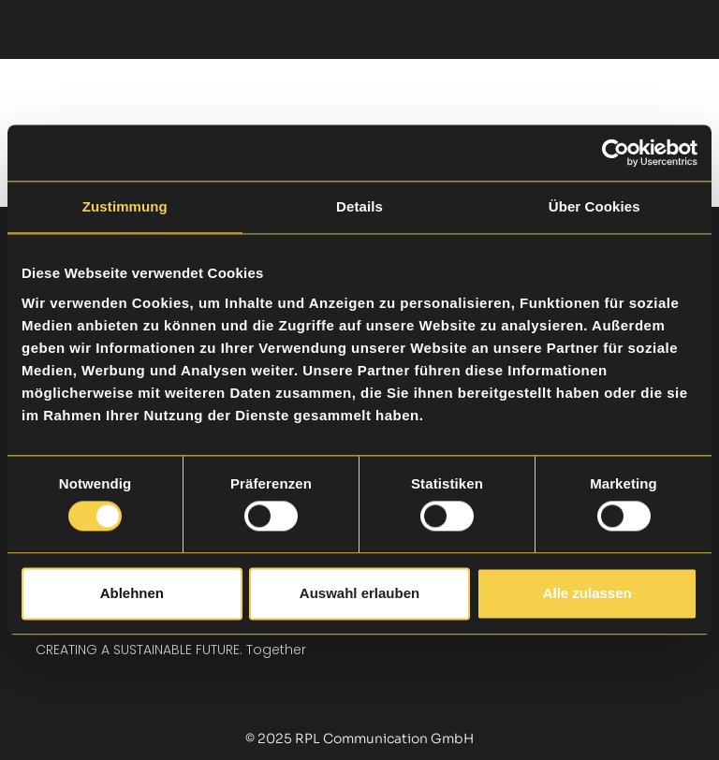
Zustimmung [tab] (125, 206)
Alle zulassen (587, 593)
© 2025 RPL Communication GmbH (359, 738)
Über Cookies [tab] (594, 206)
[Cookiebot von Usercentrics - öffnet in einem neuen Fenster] (615, 153)
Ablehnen (132, 593)
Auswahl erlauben (359, 593)
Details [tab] (359, 206)
